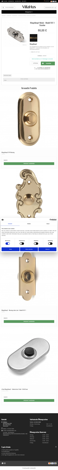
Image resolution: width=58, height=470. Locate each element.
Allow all (47, 249)
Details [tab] (29, 223)
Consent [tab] (10, 223)
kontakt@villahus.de (11, 430)
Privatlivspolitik (25, 468)
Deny (10, 249)
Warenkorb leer (50, 7)
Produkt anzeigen (29, 163)
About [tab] (48, 223)
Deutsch (46, 1)
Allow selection (29, 249)
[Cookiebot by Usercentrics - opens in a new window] (49, 220)
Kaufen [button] (46, 63)
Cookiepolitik (33, 468)
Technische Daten (7, 75)
